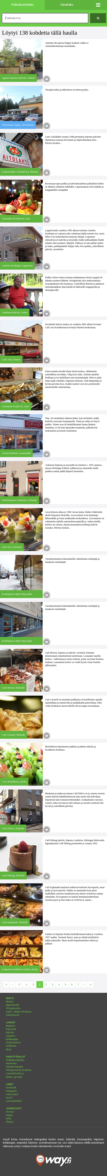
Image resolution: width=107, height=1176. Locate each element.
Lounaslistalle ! (14, 1101)
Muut (8, 1049)
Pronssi (10, 1111)
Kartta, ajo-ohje (14, 1077)
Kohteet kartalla (14, 1066)
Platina (9, 1122)
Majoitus (10, 1025)
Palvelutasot (12, 1015)
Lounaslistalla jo (15, 1073)
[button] (98, 5)
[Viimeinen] (90, 984)
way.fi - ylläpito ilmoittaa (18, 1011)
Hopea (9, 1115)
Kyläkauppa (12, 1039)
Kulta (8, 1118)
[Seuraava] (84, 984)
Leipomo (10, 1036)
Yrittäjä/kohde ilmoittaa (18, 1070)
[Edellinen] (12, 984)
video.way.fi (12, 1094)
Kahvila (10, 1032)
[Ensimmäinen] (6, 984)
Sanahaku (11, 1063)
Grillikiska (11, 1046)
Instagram (11, 1091)
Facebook (11, 1087)
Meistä (9, 1001)
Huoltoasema (13, 1042)
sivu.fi (9, 1097)
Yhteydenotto (13, 1008)
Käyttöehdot (12, 1005)
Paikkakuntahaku (15, 1060)
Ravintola (11, 1029)
